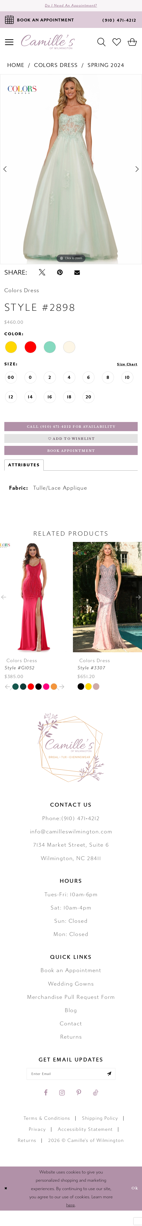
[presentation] (34, 609)
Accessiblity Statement (85, 1144)
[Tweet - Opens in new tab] (42, 275)
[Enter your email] (71, 1087)
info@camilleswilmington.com (71, 843)
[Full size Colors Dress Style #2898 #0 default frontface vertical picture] (71, 172)
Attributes (24, 477)
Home (15, 68)
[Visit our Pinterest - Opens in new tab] (79, 1108)
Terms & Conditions (47, 1133)
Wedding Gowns (71, 996)
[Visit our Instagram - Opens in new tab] (62, 1108)
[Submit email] (120, 1087)
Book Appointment (71, 461)
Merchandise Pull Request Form (71, 1009)
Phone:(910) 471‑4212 (71, 830)
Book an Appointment (71, 982)
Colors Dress (56, 68)
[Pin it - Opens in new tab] (60, 275)
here (70, 1220)
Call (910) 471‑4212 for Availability (71, 431)
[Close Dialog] (6, 1204)
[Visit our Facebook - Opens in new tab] (45, 1108)
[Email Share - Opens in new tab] (77, 275)
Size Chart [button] (124, 367)
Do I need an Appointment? (71, 7)
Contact (71, 1035)
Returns (71, 1049)
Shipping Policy (100, 1133)
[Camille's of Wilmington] (48, 45)
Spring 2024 (106, 68)
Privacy (37, 1144)
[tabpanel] (71, 172)
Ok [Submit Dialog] (133, 1203)
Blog (71, 1022)
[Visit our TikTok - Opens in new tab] (95, 1108)
